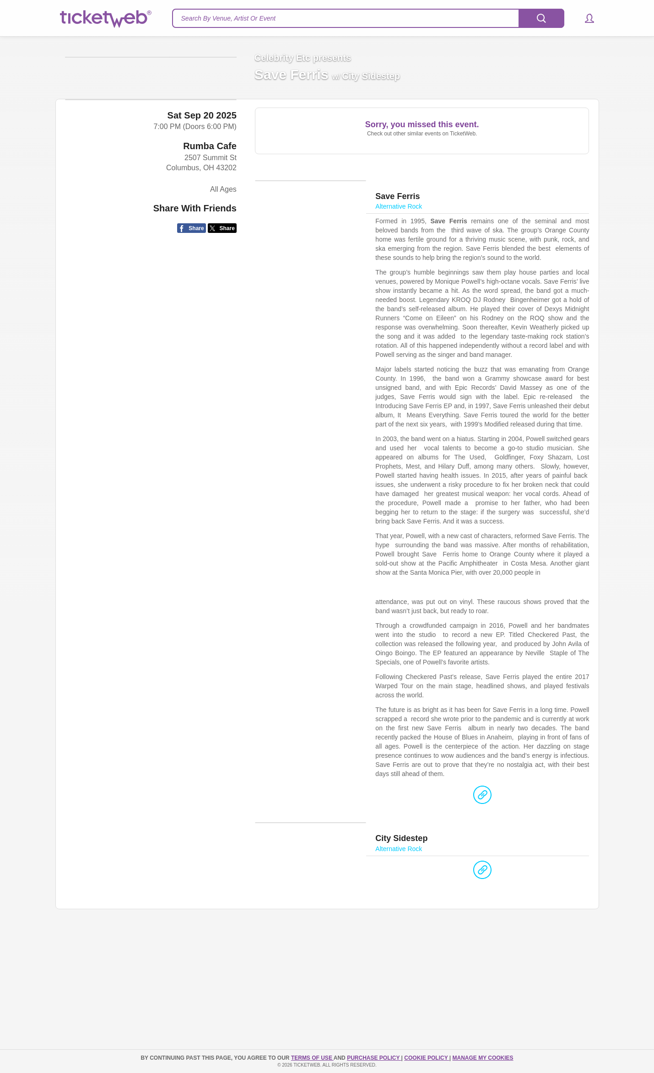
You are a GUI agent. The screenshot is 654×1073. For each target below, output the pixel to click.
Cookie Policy (426, 1058)
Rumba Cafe (210, 317)
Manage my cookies (482, 1058)
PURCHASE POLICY (374, 1058)
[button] (585, 18)
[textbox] (368, 18)
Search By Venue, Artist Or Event (228, 18)
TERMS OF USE (312, 1058)
